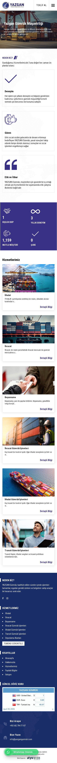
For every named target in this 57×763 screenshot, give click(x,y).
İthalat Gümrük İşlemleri (16, 499)
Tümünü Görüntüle (13, 643)
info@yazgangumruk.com (21, 739)
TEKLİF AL (41, 5)
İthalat (8, 295)
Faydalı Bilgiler (11, 670)
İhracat (8, 346)
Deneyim (9, 91)
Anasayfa (9, 658)
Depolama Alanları (13, 638)
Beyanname (10, 397)
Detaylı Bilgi (46, 307)
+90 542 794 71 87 (18, 725)
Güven (8, 132)
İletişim (8, 674)
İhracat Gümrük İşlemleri (17, 448)
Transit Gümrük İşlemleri (17, 550)
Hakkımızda (10, 662)
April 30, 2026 (9, 709)
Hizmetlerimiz (11, 666)
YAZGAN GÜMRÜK (28, 690)
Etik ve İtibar (11, 177)
